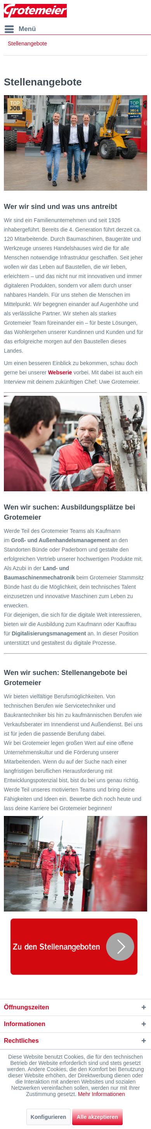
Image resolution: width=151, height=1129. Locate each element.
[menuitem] (20, 29)
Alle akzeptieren (97, 1117)
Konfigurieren (48, 1117)
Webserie (60, 372)
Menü (20, 28)
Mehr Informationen (101, 1094)
